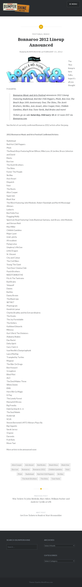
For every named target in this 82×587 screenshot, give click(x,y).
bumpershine (34, 52)
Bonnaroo (26, 469)
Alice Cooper (17, 465)
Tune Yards (55, 479)
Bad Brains (41, 465)
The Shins (44, 479)
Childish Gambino (55, 469)
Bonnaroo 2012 (39, 469)
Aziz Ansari (29, 465)
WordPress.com (47, 582)
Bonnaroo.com (20, 118)
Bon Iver (15, 469)
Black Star (65, 465)
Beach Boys (53, 465)
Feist (67, 469)
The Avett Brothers (29, 479)
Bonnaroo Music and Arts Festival (29, 95)
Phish (20, 474)
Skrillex (60, 474)
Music (47, 34)
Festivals (37, 34)
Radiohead (30, 474)
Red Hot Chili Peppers (45, 474)
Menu (74, 4)
